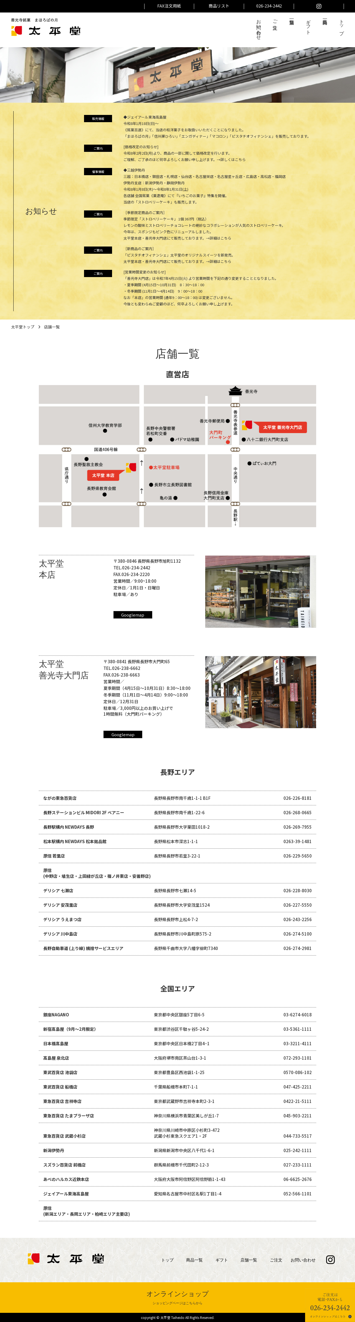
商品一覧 (194, 1260)
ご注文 (275, 19)
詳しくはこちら (233, 159)
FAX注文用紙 (169, 6)
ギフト (308, 24)
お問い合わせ (258, 26)
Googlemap (132, 615)
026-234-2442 (269, 6)
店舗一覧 (248, 1260)
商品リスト (219, 6)
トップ (341, 24)
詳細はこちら (220, 238)
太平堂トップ (22, 327)
